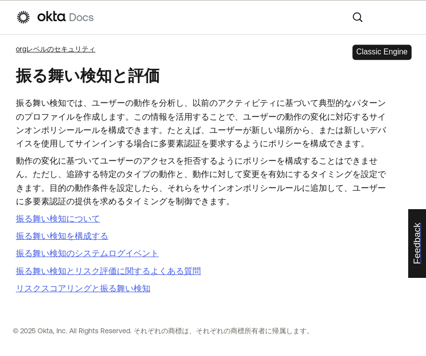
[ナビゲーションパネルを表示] (405, 17)
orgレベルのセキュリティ (55, 49)
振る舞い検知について (58, 218)
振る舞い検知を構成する (62, 236)
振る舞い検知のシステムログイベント (87, 253)
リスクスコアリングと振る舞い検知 (83, 288)
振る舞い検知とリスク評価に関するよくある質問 (108, 271)
